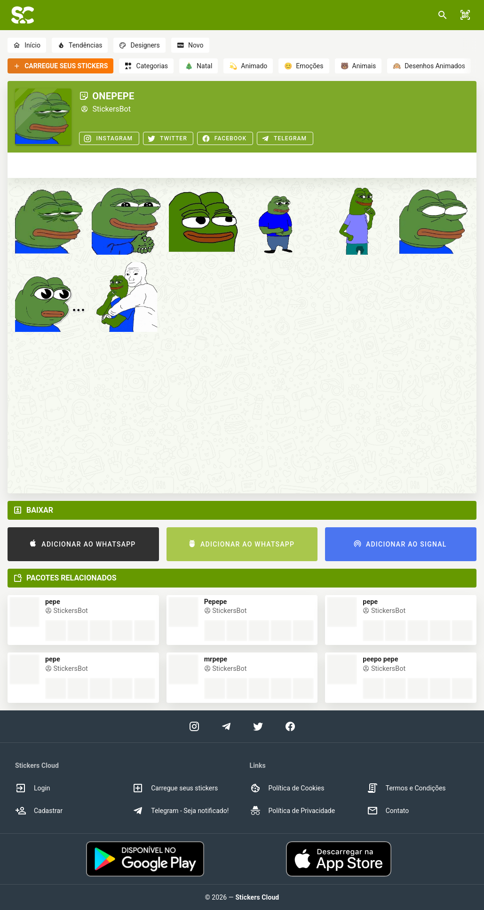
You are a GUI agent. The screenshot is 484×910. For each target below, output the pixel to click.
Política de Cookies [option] (287, 788)
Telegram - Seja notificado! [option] (180, 810)
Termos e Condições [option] (406, 788)
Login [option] (32, 788)
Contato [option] (388, 810)
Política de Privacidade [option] (292, 810)
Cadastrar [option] (39, 810)
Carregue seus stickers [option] (175, 788)
